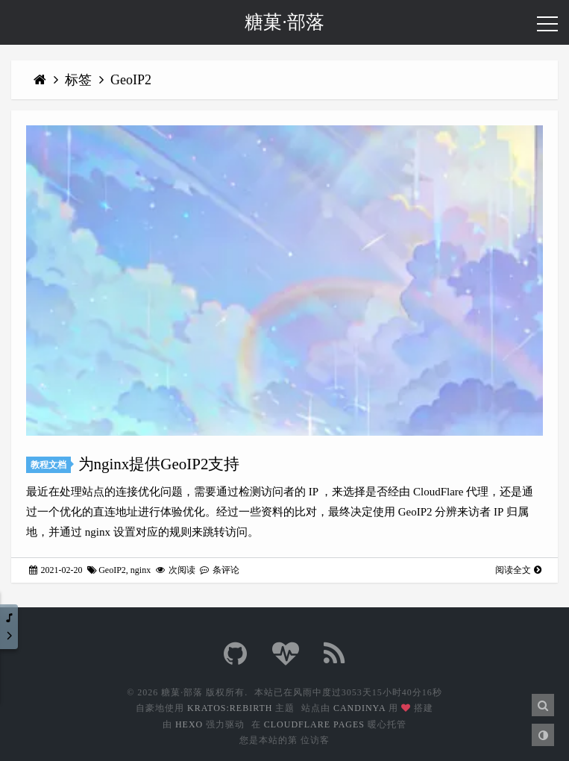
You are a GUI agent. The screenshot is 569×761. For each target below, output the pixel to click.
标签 (80, 79)
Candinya (359, 708)
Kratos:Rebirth (229, 708)
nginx (141, 570)
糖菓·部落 (284, 22)
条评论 (219, 570)
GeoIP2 (130, 79)
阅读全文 (518, 570)
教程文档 (48, 465)
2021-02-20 (56, 570)
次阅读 (175, 570)
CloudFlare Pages (314, 724)
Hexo (189, 724)
